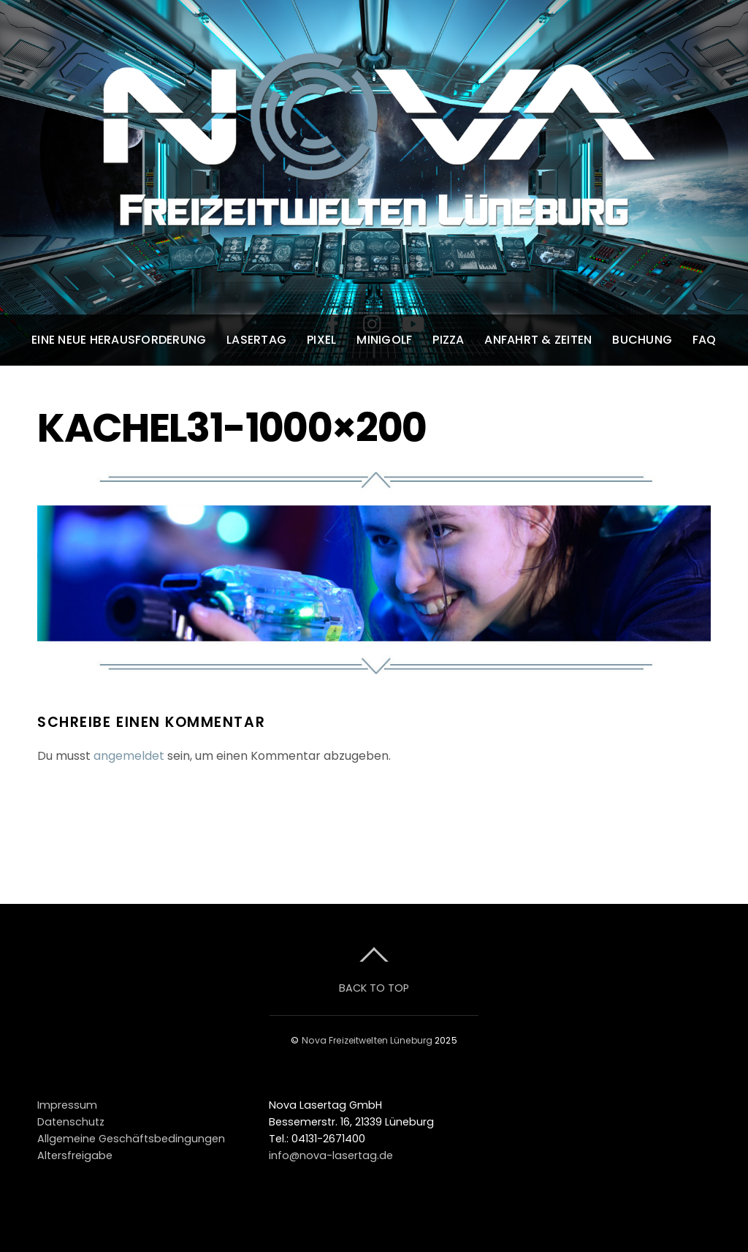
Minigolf (384, 339)
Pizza (448, 339)
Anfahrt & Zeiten (538, 339)
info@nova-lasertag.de (331, 1155)
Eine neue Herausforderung (118, 339)
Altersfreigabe (74, 1155)
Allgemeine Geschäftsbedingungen (131, 1138)
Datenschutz (70, 1122)
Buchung (642, 339)
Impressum (67, 1105)
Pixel (321, 339)
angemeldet (129, 755)
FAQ (704, 339)
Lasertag (256, 339)
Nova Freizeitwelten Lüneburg (367, 1040)
